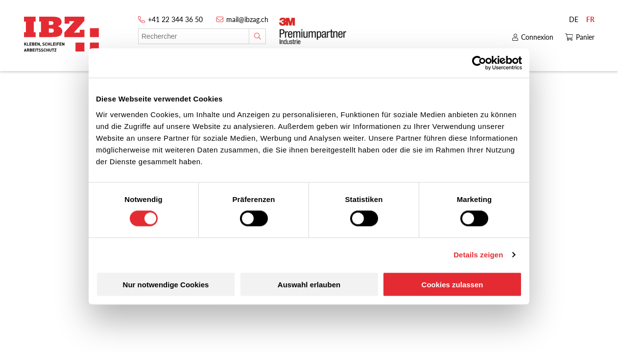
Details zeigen (478, 255)
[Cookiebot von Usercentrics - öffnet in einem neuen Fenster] (479, 63)
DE (573, 19)
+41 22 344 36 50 (175, 19)
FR (590, 19)
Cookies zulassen (452, 284)
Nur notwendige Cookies (166, 284)
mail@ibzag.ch (247, 19)
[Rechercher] (257, 36)
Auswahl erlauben (309, 284)
